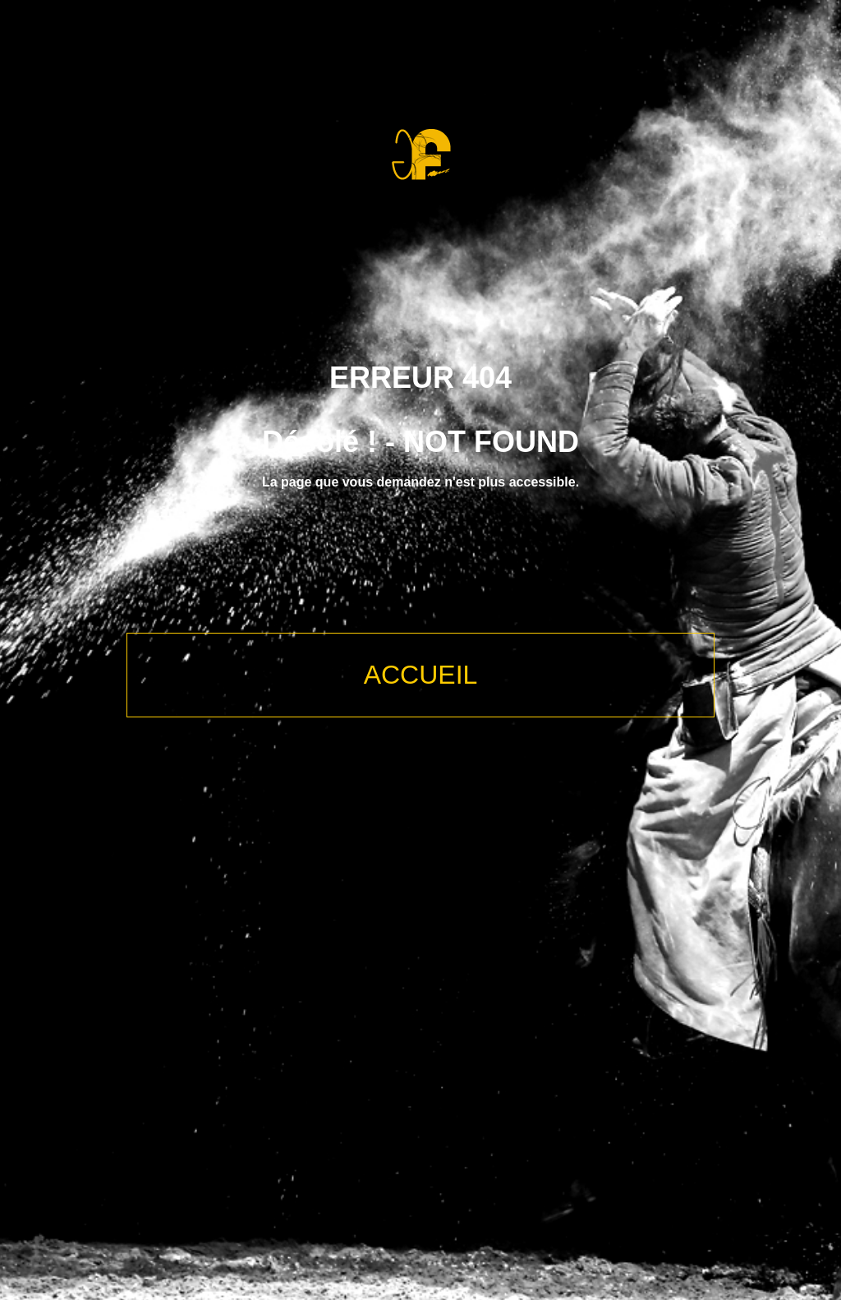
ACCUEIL (421, 674)
